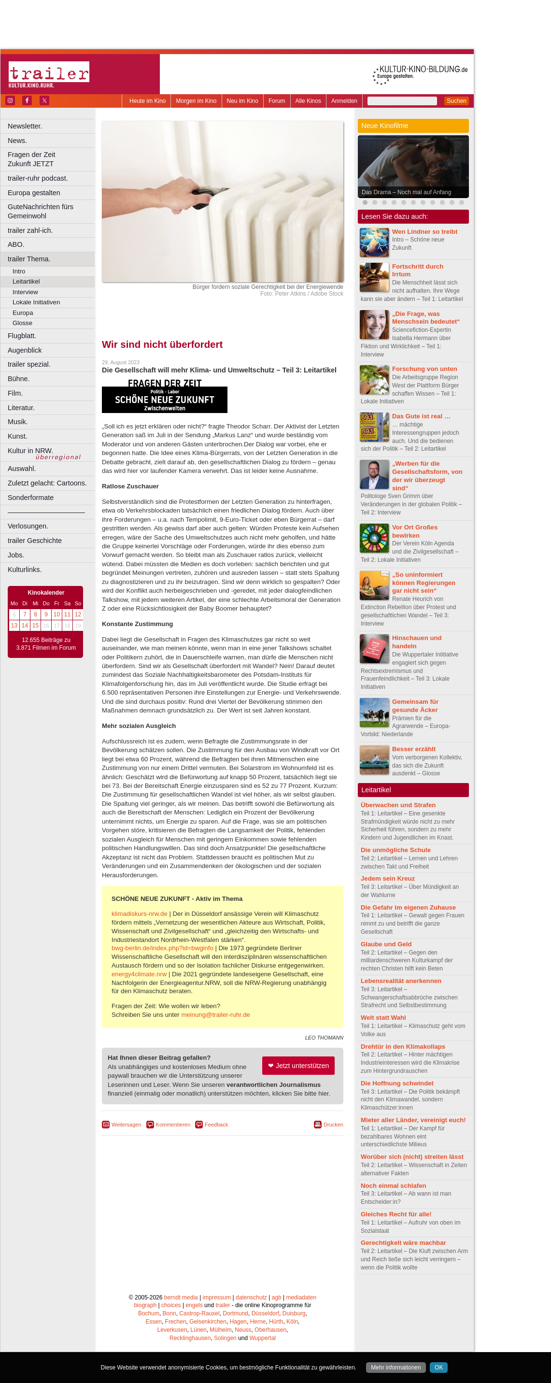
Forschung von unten (424, 368)
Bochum (148, 1313)
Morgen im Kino (196, 101)
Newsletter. (25, 126)
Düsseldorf (265, 1313)
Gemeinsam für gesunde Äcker (415, 705)
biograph (145, 1305)
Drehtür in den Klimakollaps (403, 1046)
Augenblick (25, 350)
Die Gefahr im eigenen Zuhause (408, 907)
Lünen (198, 1329)
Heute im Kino (147, 101)
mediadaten (301, 1297)
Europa (23, 312)
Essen (154, 1321)
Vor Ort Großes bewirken (415, 531)
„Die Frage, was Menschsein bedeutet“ (426, 318)
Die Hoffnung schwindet (397, 1083)
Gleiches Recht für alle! (396, 1214)
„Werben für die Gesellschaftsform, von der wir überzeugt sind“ (427, 475)
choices (171, 1305)
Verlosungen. (28, 526)
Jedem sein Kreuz (388, 878)
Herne (258, 1321)
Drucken (333, 1124)
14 (25, 625)
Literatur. (21, 408)
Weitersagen (126, 1124)
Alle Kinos (308, 101)
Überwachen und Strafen (398, 805)
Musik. (18, 422)
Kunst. (18, 436)
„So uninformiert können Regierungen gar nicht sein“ (423, 583)
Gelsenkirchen (207, 1321)
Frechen (175, 1321)
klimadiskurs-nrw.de (140, 913)
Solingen (225, 1338)
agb (277, 1297)
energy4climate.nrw (139, 974)
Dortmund (235, 1313)
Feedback (216, 1124)
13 (14, 625)
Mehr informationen (396, 1367)
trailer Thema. (29, 259)
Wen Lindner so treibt (424, 231)
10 (57, 614)
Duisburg (294, 1313)
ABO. (16, 244)
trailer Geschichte (35, 540)
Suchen (456, 101)
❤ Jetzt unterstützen (298, 1065)
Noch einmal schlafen (393, 1185)
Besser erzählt (414, 749)
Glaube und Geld (386, 944)
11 (67, 614)
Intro (19, 271)
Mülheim (220, 1329)
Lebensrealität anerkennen (401, 980)
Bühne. (19, 379)
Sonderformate (31, 497)
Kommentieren (173, 1124)
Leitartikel (26, 281)
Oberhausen (270, 1329)
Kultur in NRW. (30, 451)
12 (78, 614)
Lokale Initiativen (36, 302)
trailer (222, 1305)
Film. (15, 393)
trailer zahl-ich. (30, 230)
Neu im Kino (242, 101)
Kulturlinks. (25, 569)
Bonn (169, 1313)
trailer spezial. (29, 364)
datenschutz (251, 1297)
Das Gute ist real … (421, 416)
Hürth (276, 1321)
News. (17, 140)
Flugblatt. (22, 336)
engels (193, 1305)
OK (439, 1367)
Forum (276, 101)
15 (35, 625)
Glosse (22, 323)
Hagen (238, 1321)
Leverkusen (172, 1329)
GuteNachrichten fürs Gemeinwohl (40, 211)
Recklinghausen (190, 1338)
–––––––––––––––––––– (46, 512)
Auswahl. (22, 468)
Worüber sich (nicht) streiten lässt (412, 1156)
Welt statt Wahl (383, 1017)
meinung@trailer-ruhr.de (215, 1014)
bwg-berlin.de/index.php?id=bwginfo (162, 948)
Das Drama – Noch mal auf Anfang (406, 192)
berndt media (181, 1297)
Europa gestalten (34, 193)
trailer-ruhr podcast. (38, 178)
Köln (292, 1321)
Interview (25, 292)
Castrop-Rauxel (199, 1313)
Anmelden (344, 101)
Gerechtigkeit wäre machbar (403, 1242)
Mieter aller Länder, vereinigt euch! (413, 1120)
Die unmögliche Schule (396, 850)
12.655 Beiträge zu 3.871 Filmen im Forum (46, 644)
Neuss (243, 1329)
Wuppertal (263, 1338)
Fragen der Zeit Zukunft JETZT (52, 159)
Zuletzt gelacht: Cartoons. (47, 483)
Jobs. (16, 555)
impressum (217, 1297)
